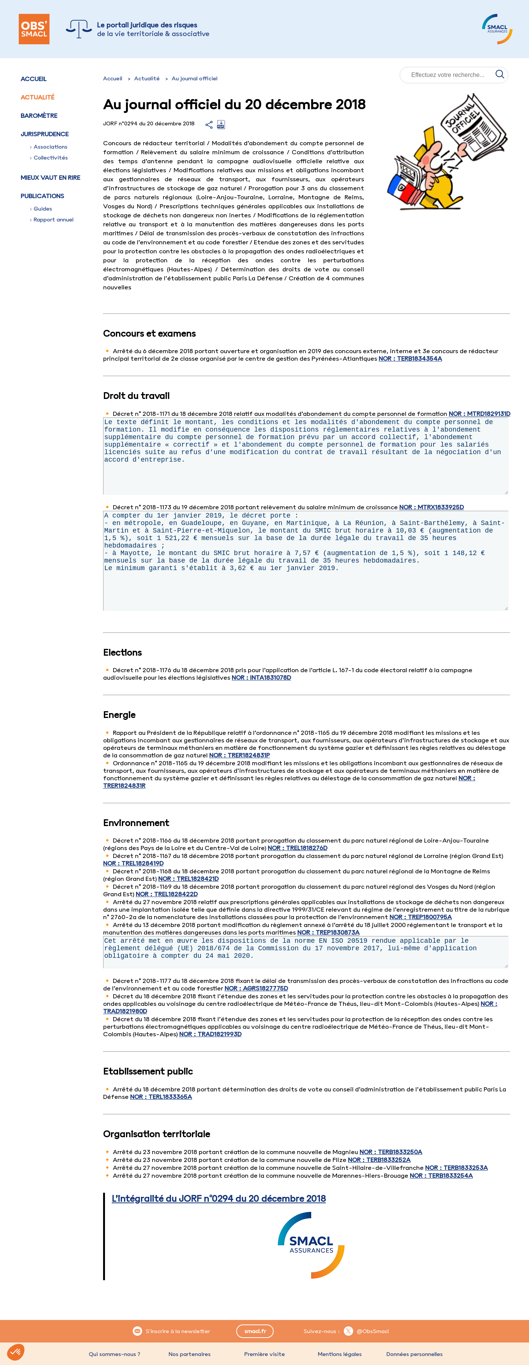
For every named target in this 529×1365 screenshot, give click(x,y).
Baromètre (39, 115)
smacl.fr (255, 1331)
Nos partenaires (190, 1354)
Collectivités (49, 157)
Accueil (33, 79)
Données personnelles (415, 1354)
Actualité (37, 97)
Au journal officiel (194, 78)
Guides (41, 208)
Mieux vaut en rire (50, 177)
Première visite (264, 1354)
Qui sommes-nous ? (114, 1354)
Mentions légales (340, 1354)
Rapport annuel (51, 219)
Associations (48, 146)
